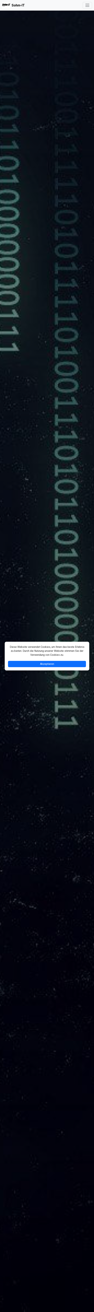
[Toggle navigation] (87, 5)
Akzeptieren (47, 663)
